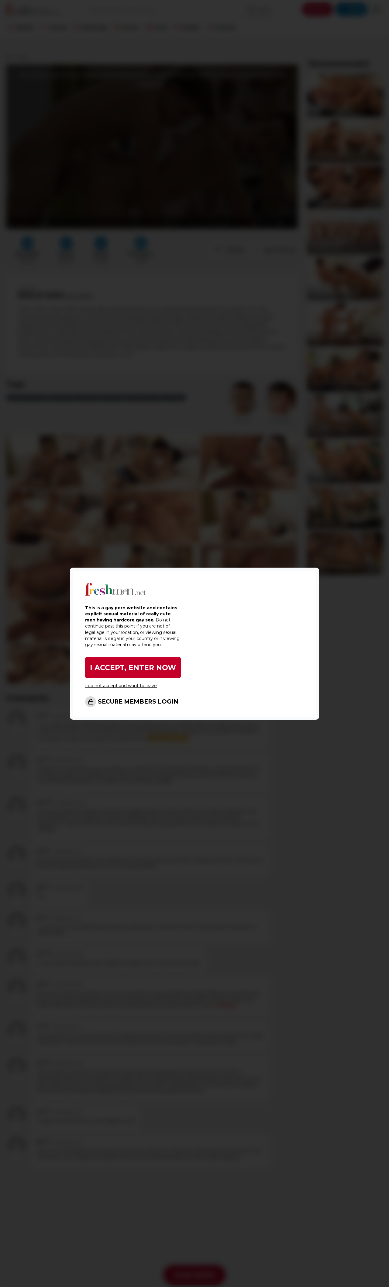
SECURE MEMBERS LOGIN (138, 701)
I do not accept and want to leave (121, 685)
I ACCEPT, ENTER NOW (133, 667)
